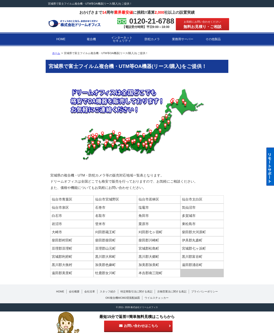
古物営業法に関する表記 (171, 291)
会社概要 (74, 291)
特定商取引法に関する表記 (136, 291)
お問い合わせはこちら (138, 326)
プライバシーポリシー (204, 291)
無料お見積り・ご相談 (202, 24)
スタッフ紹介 (108, 291)
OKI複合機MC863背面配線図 (122, 297)
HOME (60, 39)
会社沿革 (89, 291)
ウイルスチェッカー (157, 297)
